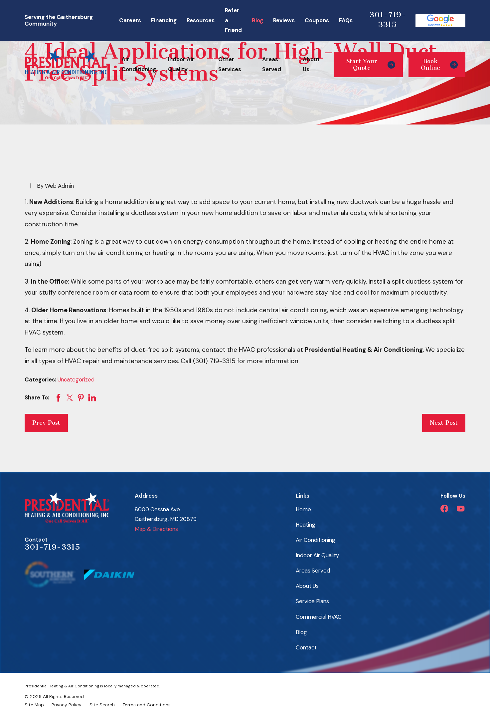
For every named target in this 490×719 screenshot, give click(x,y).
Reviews (284, 20)
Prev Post (46, 422)
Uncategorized (76, 379)
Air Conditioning (315, 540)
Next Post (444, 422)
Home (303, 509)
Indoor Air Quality (317, 555)
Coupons (317, 20)
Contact (306, 647)
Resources (201, 20)
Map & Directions (156, 529)
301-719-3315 (387, 19)
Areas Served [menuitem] (271, 64)
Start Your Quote (370, 65)
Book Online (439, 65)
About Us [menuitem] (311, 64)
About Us (307, 586)
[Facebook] (444, 508)
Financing (164, 20)
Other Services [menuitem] (229, 64)
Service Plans (312, 601)
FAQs (346, 20)
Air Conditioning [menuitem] (138, 64)
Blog (257, 20)
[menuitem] (34, 705)
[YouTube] (460, 508)
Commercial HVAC (319, 616)
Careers (130, 20)
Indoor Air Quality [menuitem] (181, 64)
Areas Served (313, 570)
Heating (305, 524)
